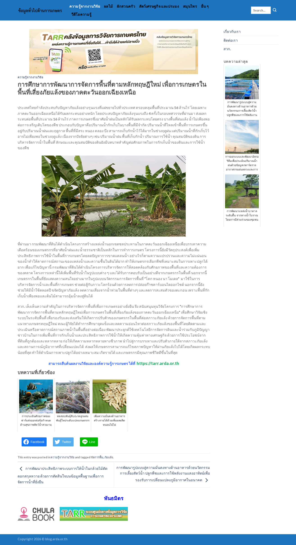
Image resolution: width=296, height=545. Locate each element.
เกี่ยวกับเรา (232, 31)
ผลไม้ (108, 6)
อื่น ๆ (205, 6)
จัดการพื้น (97, 457)
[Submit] (274, 10)
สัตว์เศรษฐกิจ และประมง (159, 6)
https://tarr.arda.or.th (158, 363)
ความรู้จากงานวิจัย (84, 6)
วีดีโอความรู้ (81, 14)
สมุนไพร (190, 6)
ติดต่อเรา (231, 40)
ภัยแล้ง (108, 457)
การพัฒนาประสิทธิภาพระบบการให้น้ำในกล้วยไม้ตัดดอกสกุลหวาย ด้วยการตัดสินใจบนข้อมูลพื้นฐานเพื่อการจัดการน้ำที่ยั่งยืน (62, 475)
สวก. (227, 49)
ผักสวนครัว (126, 6)
